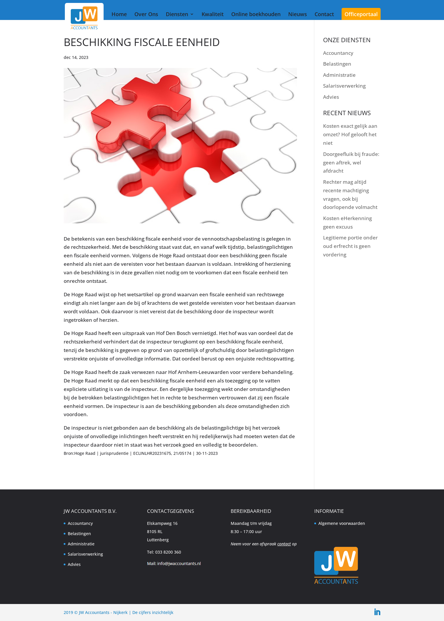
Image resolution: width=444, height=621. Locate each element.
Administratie (339, 75)
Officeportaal (361, 14)
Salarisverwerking (344, 85)
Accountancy (338, 53)
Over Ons (146, 14)
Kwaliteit (213, 14)
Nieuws (297, 14)
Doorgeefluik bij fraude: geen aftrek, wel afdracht (351, 162)
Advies (331, 96)
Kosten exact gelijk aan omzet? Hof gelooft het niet (350, 134)
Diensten (177, 14)
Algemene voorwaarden (341, 523)
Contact (324, 14)
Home (119, 14)
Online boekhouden (256, 14)
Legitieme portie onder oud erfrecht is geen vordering (350, 246)
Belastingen (337, 63)
